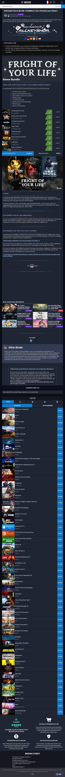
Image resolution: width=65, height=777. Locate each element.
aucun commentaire (25, 16)
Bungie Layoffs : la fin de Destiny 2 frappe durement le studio (23, 295)
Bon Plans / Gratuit (57, 756)
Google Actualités (19, 363)
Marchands (5, 755)
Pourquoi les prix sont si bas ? (20, 740)
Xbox (36, 756)
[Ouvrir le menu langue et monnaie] (51, 2)
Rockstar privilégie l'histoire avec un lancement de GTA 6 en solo (54, 303)
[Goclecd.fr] (26, 2)
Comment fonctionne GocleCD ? (21, 737)
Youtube (27, 753)
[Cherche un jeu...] (32, 6)
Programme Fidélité (57, 753)
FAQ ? (13, 745)
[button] (62, 2)
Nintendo (37, 761)
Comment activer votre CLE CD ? (21, 743)
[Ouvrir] (3, 2)
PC (35, 753)
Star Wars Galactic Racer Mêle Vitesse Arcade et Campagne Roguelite (55, 295)
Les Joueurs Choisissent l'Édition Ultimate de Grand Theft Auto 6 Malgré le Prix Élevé (23, 287)
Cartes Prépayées (57, 755)
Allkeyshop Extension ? (18, 747)
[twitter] (33, 320)
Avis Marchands (56, 758)
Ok (32, 774)
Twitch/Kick (5, 753)
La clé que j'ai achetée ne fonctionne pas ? (24, 742)
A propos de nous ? (17, 738)
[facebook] (31, 320)
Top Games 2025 (56, 760)
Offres (60, 290)
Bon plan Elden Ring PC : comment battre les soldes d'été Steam (54, 287)
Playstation (38, 758)
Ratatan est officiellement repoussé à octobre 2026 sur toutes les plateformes (23, 303)
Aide (58, 774)
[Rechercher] (63, 6)
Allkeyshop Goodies (57, 761)
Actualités (20, 14)
